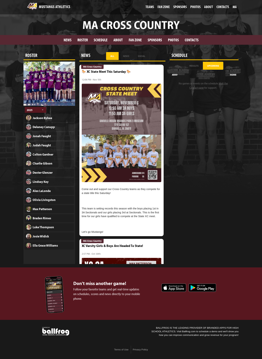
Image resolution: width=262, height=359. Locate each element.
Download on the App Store (173, 288)
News (68, 39)
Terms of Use (121, 349)
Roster (82, 39)
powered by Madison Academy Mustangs (55, 331)
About (118, 39)
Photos (173, 39)
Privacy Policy (140, 349)
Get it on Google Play (202, 288)
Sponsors (155, 39)
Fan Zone (135, 39)
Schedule (101, 39)
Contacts (192, 39)
